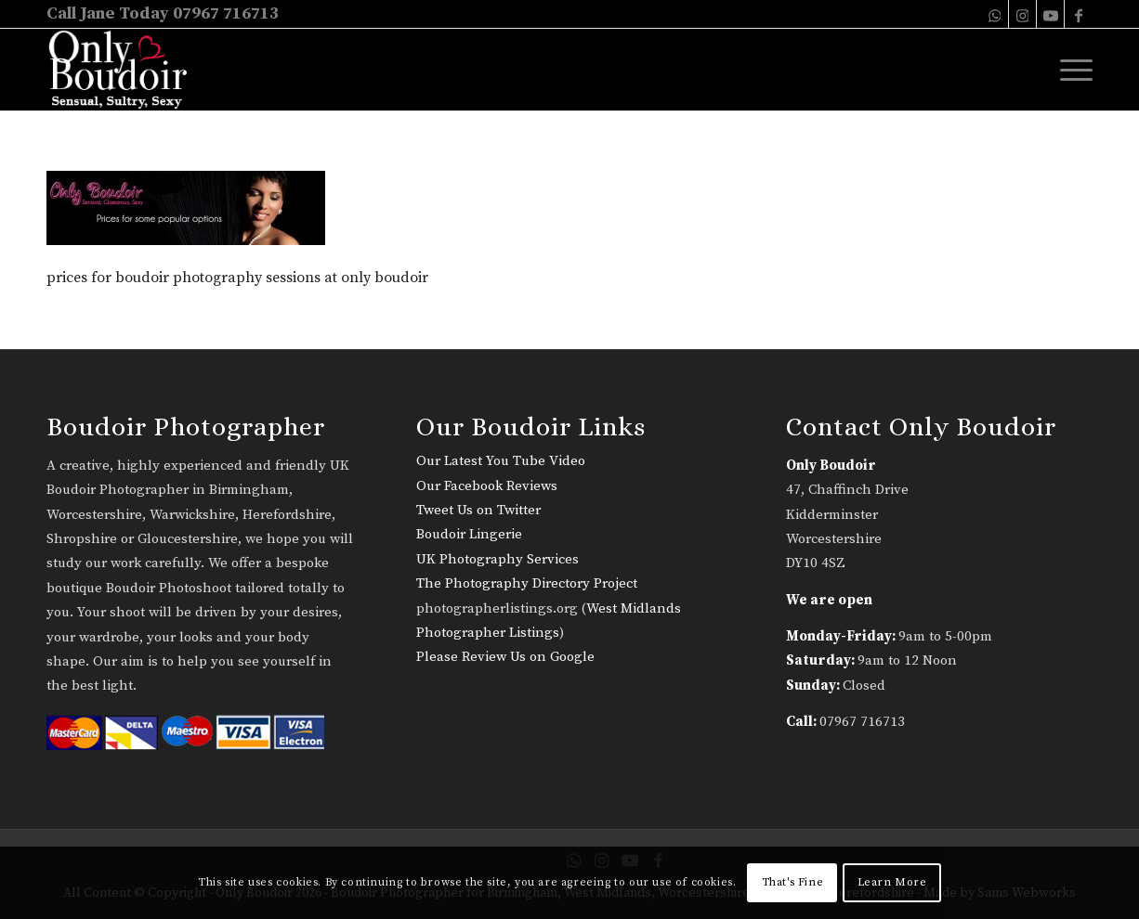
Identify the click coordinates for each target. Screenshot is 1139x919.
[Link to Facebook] (1079, 14)
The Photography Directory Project (526, 583)
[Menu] (1070, 69)
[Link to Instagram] (1022, 14)
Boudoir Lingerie (469, 534)
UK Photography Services (497, 559)
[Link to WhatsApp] (994, 14)
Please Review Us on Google (505, 657)
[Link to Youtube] (1050, 14)
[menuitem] (1070, 69)
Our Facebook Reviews (486, 486)
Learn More (892, 882)
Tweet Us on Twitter (478, 510)
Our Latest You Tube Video (500, 461)
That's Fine (793, 882)
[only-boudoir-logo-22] (125, 69)
